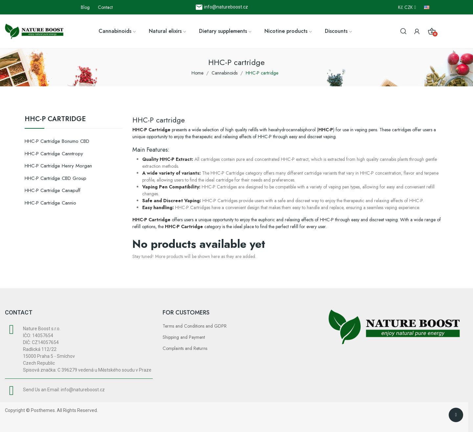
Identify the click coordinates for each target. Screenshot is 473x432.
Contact (105, 7)
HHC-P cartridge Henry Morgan (58, 165)
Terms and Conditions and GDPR (195, 326)
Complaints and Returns (185, 348)
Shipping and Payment (184, 337)
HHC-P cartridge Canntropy (54, 153)
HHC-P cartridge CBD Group (55, 178)
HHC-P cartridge (55, 120)
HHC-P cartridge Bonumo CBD (57, 141)
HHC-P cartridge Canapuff (52, 190)
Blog (85, 7)
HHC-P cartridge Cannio (50, 202)
